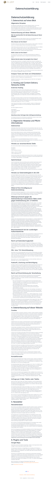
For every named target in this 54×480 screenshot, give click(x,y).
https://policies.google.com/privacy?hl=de (31, 462)
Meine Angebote (43, 2)
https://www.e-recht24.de (18, 464)
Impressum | (21, 474)
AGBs (25, 474)
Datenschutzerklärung (31, 474)
